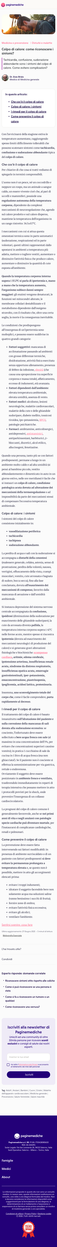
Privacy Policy (30, 1213)
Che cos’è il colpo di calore (27, 101)
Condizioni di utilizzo (15, 1213)
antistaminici (35, 433)
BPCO (42, 420)
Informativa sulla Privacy (28, 1064)
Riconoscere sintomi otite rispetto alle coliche (30, 980)
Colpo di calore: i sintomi (26, 106)
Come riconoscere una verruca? (22, 1006)
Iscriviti (29, 1074)
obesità (39, 369)
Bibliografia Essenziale (12, 935)
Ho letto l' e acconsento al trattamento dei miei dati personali (30, 1065)
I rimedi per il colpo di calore (28, 111)
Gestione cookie (44, 1214)
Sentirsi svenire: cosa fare (17, 924)
